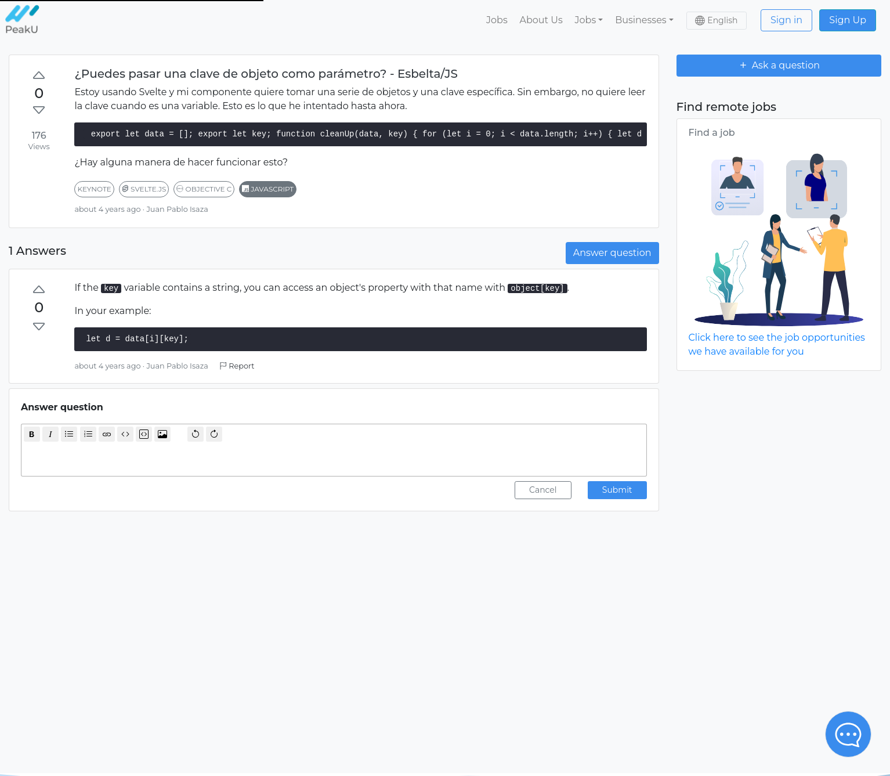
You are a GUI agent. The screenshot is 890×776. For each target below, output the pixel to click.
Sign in (786, 20)
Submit (617, 490)
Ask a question (778, 65)
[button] (589, 20)
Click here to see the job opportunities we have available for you (777, 344)
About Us (540, 20)
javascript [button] (268, 189)
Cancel (543, 490)
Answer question (612, 252)
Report (236, 366)
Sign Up (847, 20)
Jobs (497, 20)
